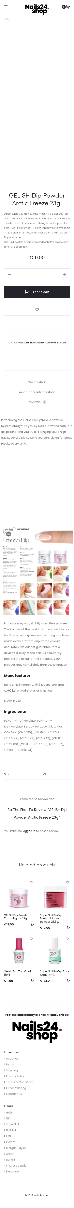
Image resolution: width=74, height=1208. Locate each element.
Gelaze (10, 1140)
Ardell (9, 1152)
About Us (11, 1057)
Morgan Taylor (15, 1146)
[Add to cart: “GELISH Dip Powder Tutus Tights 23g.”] (31, 922)
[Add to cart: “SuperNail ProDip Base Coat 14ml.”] (67, 979)
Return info (12, 1062)
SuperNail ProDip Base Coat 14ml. (54, 971)
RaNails (10, 1158)
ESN (7, 1134)
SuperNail (11, 1122)
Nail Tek (10, 1128)
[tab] (37, 380)
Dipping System (56, 340)
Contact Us (13, 1092)
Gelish (9, 1111)
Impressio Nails (15, 1164)
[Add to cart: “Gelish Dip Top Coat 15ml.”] (31, 979)
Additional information (37, 390)
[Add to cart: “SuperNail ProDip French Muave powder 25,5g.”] (67, 926)
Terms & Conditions (19, 1080)
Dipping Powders (35, 340)
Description (37, 380)
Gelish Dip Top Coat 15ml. (17, 971)
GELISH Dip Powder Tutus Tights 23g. (16, 915)
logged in (29, 829)
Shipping (11, 1068)
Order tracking (15, 1086)
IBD (7, 1116)
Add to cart (37, 290)
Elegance (11, 1169)
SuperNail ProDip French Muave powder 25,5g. (51, 916)
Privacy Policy (14, 1074)
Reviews (37, 400)
